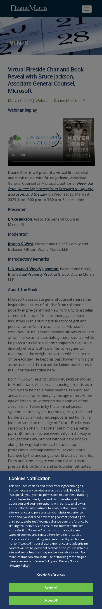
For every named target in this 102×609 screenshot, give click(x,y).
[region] (51, 540)
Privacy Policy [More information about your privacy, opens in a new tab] (19, 566)
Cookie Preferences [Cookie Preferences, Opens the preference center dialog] (51, 574)
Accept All (50, 600)
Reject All (51, 587)
